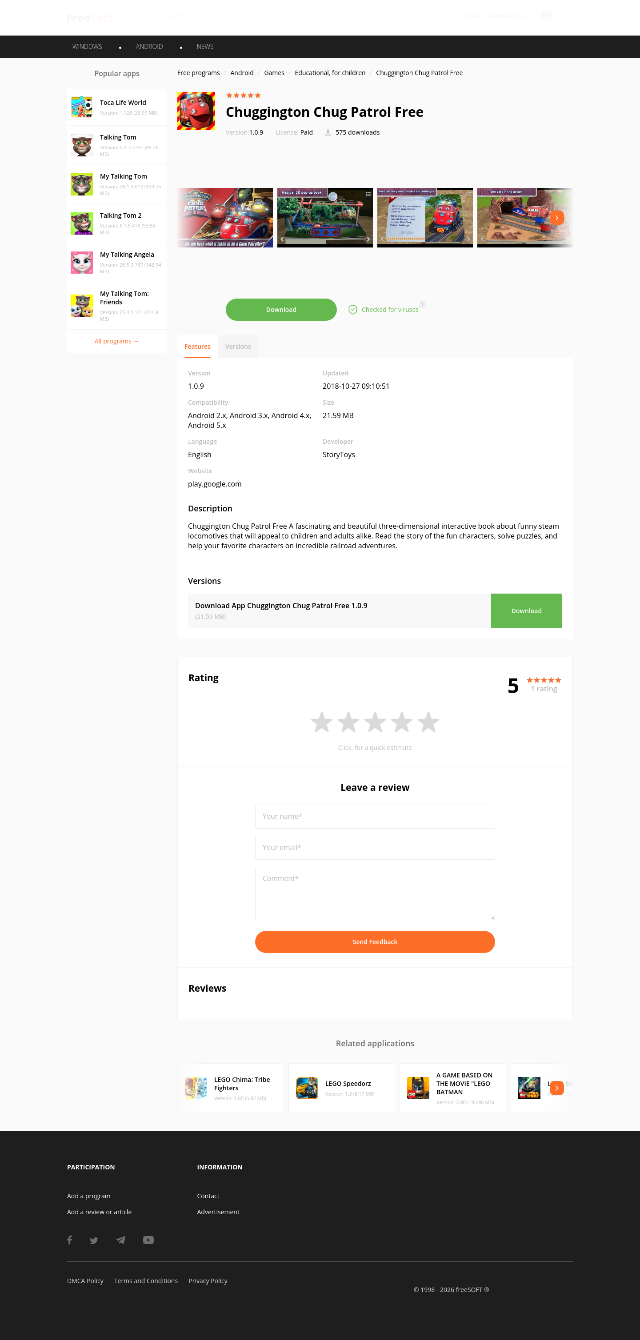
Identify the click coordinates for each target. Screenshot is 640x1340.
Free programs (198, 72)
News (205, 46)
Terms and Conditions (146, 1280)
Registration (505, 16)
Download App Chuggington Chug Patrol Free (281, 605)
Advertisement (218, 1212)
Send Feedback (374, 941)
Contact (208, 1196)
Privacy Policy (207, 1280)
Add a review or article (99, 1212)
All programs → (117, 341)
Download (281, 309)
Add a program (89, 1196)
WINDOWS (87, 46)
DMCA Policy (85, 1280)
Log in (472, 16)
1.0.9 (244, 132)
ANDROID (149, 46)
